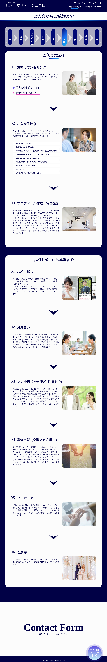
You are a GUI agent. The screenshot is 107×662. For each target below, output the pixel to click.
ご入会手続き (21, 37)
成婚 (97, 37)
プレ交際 (64, 37)
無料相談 (10, 37)
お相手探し (43, 37)
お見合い (53, 37)
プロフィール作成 (32, 37)
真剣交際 (75, 37)
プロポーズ (86, 37)
